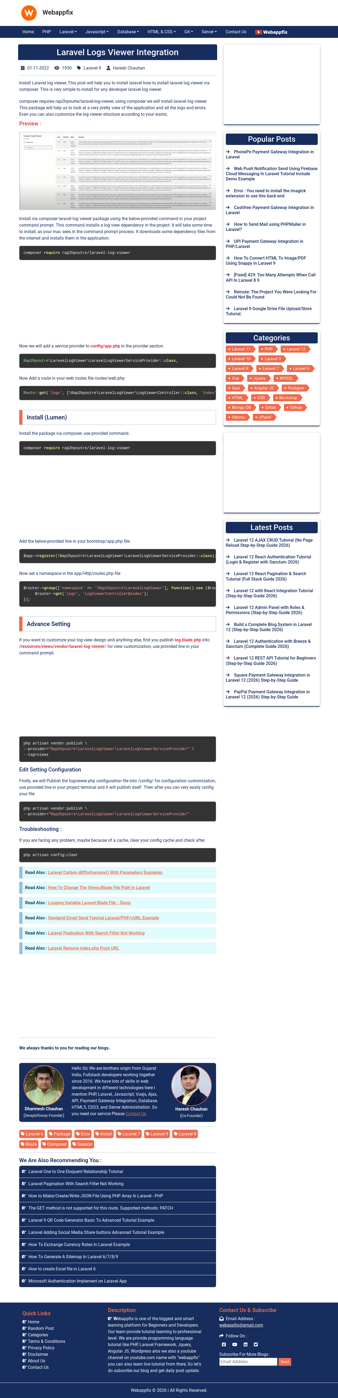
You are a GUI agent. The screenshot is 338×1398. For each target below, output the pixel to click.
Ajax (236, 388)
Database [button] (126, 31)
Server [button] (208, 31)
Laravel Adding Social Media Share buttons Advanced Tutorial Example (93, 1232)
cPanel (265, 417)
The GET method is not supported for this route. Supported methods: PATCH (97, 1208)
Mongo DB (241, 407)
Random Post (38, 1328)
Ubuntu (238, 417)
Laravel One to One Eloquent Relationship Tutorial (72, 1171)
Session (82, 1144)
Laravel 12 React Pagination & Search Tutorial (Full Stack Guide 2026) (266, 576)
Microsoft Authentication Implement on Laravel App (74, 1281)
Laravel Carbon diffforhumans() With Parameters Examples (105, 872)
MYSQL (286, 378)
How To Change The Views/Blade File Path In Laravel (99, 887)
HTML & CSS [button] (160, 31)
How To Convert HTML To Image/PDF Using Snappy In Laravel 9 (266, 261)
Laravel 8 (185, 1134)
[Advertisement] (151, 11)
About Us (33, 1360)
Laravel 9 (157, 1134)
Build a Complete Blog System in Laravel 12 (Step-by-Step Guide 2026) (269, 627)
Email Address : (237, 1318)
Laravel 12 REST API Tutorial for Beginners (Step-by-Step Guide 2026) (271, 660)
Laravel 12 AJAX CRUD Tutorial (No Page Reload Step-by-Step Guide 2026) (269, 543)
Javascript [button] (95, 31)
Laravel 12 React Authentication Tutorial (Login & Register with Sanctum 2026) (268, 559)
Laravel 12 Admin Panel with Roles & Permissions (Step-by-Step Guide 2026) (265, 610)
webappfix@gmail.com (241, 1325)
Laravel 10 (241, 358)
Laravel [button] (66, 31)
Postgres (296, 388)
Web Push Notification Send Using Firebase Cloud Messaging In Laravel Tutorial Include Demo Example (271, 173)
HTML (237, 397)
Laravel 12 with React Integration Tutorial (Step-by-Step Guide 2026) (269, 593)
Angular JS (264, 388)
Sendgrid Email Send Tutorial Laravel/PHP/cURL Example (103, 917)
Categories (35, 1334)
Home (28, 31)
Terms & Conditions (43, 1341)
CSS (261, 397)
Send (285, 1362)
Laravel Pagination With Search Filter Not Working (96, 933)
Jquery (259, 378)
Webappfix (141, 1390)
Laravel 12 (296, 349)
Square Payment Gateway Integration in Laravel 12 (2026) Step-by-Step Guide (268, 678)
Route (29, 1144)
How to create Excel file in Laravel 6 (59, 1268)
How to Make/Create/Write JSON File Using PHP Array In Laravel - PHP (92, 1195)
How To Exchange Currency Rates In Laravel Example (76, 1244)
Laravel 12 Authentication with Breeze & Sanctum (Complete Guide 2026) (268, 644)
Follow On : (233, 1336)
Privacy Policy (38, 1347)
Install (103, 1134)
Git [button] (187, 31)
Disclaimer (35, 1354)
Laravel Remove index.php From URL (83, 948)
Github (296, 407)
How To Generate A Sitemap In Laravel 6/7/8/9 (70, 1256)
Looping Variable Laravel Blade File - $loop (89, 902)
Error (83, 1134)
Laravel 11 (241, 349)
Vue (235, 378)
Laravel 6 (32, 1134)
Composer (54, 1144)
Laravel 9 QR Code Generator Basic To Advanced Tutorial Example (88, 1220)
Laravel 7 (129, 1134)
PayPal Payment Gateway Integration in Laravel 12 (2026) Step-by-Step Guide (268, 694)
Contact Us (236, 31)
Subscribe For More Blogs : (255, 1359)
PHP (46, 31)
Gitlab (270, 407)
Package (59, 1134)
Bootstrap (288, 397)
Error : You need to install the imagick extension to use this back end (266, 193)
